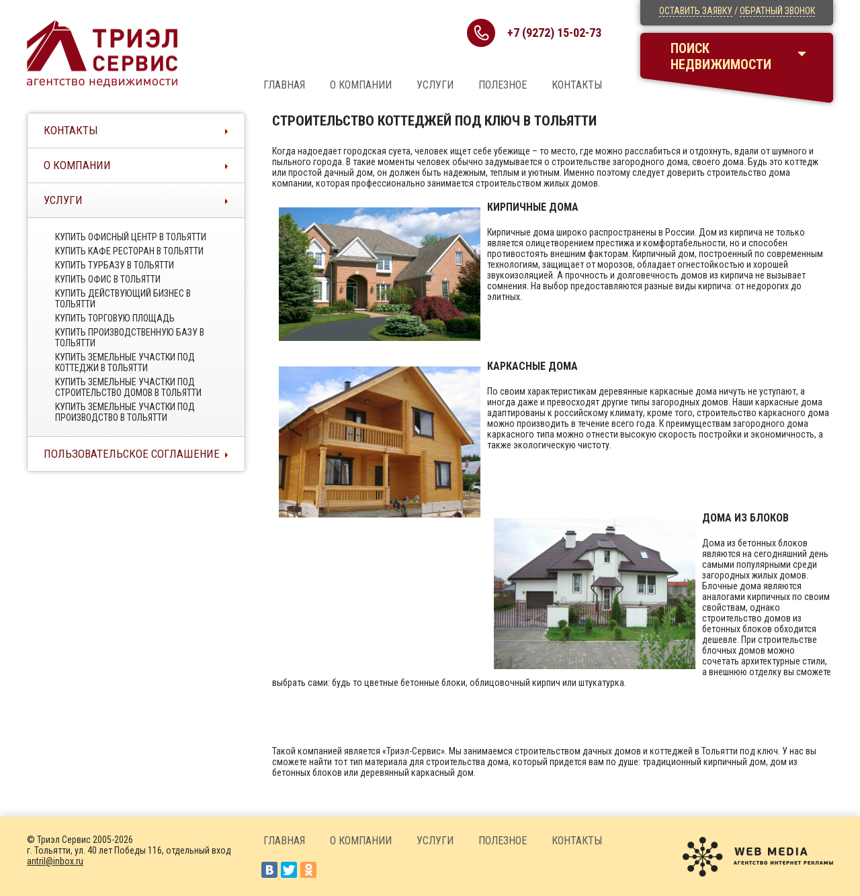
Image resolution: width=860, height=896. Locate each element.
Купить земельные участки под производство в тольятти (125, 412)
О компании (361, 85)
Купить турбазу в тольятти (114, 265)
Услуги (435, 85)
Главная (284, 85)
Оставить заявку (695, 10)
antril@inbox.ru (55, 861)
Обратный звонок (777, 10)
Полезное (502, 85)
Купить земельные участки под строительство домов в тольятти (128, 387)
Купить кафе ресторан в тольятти (129, 251)
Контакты (577, 85)
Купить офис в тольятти (108, 279)
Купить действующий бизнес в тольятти (123, 298)
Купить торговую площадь (115, 318)
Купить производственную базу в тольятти (129, 337)
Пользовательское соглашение (132, 453)
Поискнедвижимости (721, 56)
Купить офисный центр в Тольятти (130, 237)
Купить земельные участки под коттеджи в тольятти (125, 362)
